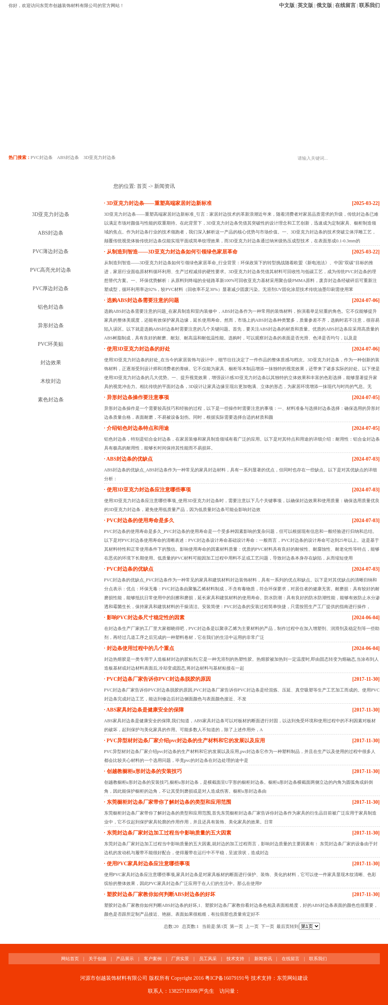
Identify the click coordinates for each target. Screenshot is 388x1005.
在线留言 (345, 5)
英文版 (305, 5)
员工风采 (216, 49)
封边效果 (50, 362)
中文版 (287, 5)
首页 (142, 186)
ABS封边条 (68, 157)
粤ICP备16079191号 (227, 978)
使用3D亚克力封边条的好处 (137, 349)
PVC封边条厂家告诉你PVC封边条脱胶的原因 (158, 679)
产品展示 (103, 49)
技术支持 (254, 49)
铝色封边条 (51, 307)
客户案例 (141, 49)
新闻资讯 (292, 49)
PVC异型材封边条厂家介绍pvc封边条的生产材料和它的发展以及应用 (185, 740)
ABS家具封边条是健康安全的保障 (144, 710)
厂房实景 (179, 49)
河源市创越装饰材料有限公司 (113, 978)
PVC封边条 (42, 157)
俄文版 (324, 5)
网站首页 (27, 49)
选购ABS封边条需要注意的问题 (142, 300)
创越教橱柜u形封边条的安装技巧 (143, 771)
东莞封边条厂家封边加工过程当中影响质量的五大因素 (168, 833)
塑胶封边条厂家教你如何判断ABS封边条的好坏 (160, 894)
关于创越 (65, 49)
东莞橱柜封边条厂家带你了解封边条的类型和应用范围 (168, 802)
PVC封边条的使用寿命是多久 (139, 520)
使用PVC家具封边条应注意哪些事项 (147, 863)
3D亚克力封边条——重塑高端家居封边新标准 (158, 203)
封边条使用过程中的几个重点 (139, 648)
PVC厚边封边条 (51, 288)
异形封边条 (51, 325)
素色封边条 (51, 399)
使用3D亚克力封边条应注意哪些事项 (148, 489)
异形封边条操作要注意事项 (137, 397)
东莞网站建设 (292, 978)
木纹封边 (50, 381)
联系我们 (369, 5)
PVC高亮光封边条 (50, 270)
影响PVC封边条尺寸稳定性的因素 (145, 617)
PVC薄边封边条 (51, 251)
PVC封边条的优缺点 (129, 569)
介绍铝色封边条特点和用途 (137, 428)
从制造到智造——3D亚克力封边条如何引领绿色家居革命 (171, 252)
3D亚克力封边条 (99, 157)
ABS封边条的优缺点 (129, 459)
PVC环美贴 (50, 344)
